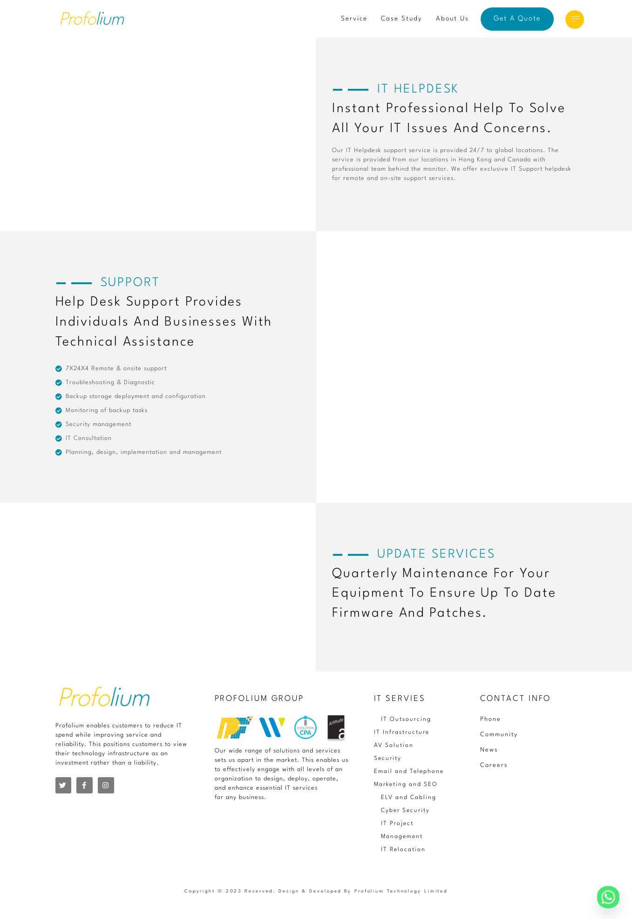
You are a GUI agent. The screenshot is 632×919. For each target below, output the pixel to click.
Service (354, 18)
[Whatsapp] (608, 897)
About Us (452, 18)
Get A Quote (517, 18)
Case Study (401, 18)
